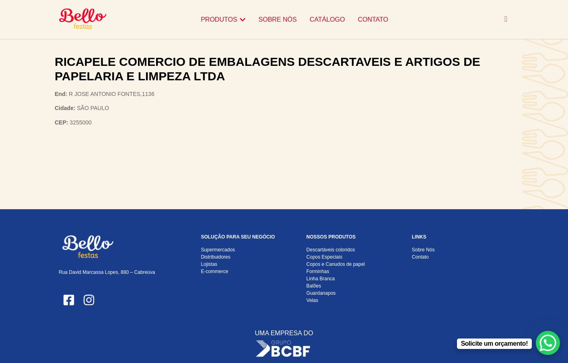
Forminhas (318, 271)
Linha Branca (321, 278)
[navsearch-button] (505, 19)
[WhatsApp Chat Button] (548, 343)
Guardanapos (321, 293)
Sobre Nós (423, 250)
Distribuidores (215, 257)
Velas (312, 300)
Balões (314, 286)
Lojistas (209, 264)
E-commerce (214, 271)
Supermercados (218, 250)
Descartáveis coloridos (331, 250)
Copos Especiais (324, 257)
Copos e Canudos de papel (336, 264)
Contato (420, 257)
